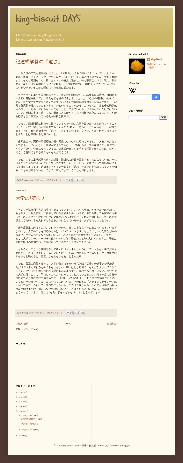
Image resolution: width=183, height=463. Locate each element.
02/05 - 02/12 (28, 415)
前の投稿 (111, 323)
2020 (21, 392)
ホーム (67, 323)
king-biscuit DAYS (48, 18)
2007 (21, 435)
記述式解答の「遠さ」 (39, 61)
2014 (21, 406)
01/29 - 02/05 (28, 429)
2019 (21, 397)
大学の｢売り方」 (33, 198)
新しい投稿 (22, 323)
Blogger (126, 445)
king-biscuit (157, 59)
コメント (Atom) (29, 329)
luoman (101, 445)
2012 (21, 411)
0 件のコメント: (53, 180)
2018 (21, 401)
